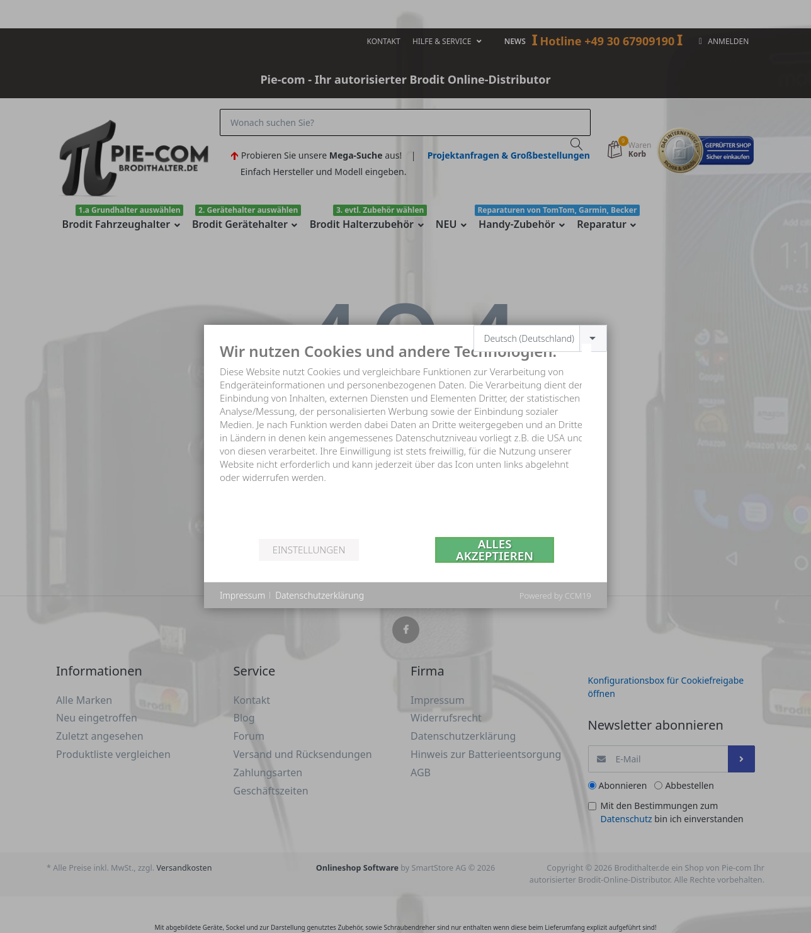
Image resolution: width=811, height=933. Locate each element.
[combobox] (541, 338)
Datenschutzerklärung (319, 595)
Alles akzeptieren (494, 550)
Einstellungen (309, 549)
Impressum (242, 595)
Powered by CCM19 (555, 595)
